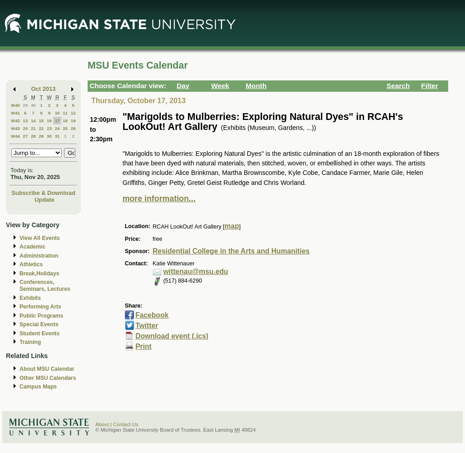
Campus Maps (38, 386)
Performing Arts (40, 307)
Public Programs (41, 316)
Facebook (151, 315)
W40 (15, 105)
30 (33, 105)
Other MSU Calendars (48, 378)
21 (33, 128)
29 (25, 105)
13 (25, 120)
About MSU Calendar (47, 369)
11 (65, 112)
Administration (39, 256)
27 (25, 136)
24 (57, 128)
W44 (15, 136)
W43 (15, 128)
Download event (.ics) (171, 336)
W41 (15, 112)
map (231, 226)
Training (30, 342)
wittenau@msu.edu (195, 271)
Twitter (146, 325)
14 (33, 120)
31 (57, 136)
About (102, 424)
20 (25, 128)
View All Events (40, 238)
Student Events (39, 333)
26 (73, 128)
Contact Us (126, 424)
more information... (159, 198)
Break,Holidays (39, 273)
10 (57, 112)
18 (65, 120)
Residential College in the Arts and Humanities (231, 251)
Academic (32, 247)
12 (73, 112)
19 (73, 120)
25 (65, 128)
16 (49, 120)
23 (49, 128)
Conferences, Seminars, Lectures (45, 285)
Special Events (39, 324)
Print (143, 346)
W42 (15, 120)
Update (44, 199)
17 (57, 120)
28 (33, 136)
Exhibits (30, 298)
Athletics (31, 264)
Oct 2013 (43, 88)
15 (41, 120)
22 (41, 128)
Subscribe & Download (43, 192)
